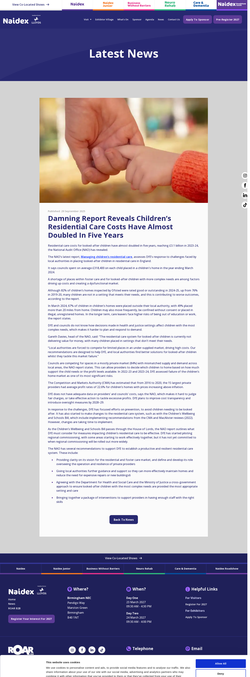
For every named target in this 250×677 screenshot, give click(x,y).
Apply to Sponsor (197, 19)
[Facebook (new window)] (245, 185)
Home (12, 599)
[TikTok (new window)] (245, 204)
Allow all (220, 643)
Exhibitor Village (104, 19)
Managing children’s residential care (106, 257)
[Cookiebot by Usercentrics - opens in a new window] (22, 670)
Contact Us (174, 19)
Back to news (124, 520)
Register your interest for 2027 (31, 618)
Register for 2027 (196, 604)
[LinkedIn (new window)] (245, 195)
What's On (122, 19)
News (161, 19)
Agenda (149, 19)
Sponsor (137, 19)
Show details (54, 670)
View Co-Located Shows (30, 4)
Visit (86, 19)
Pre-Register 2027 (227, 19)
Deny (220, 653)
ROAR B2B (14, 608)
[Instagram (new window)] (245, 175)
